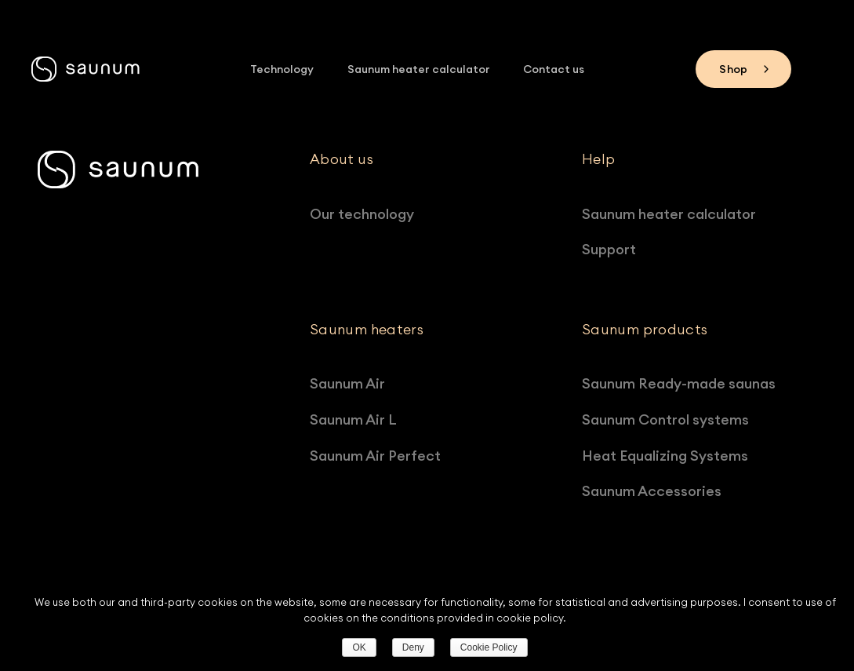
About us (341, 159)
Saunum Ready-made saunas (685, 383)
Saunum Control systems (671, 419)
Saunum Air (354, 383)
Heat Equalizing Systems (671, 456)
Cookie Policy (489, 647)
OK (358, 647)
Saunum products (644, 329)
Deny (413, 647)
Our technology (368, 214)
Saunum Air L (359, 419)
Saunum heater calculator (418, 69)
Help (598, 159)
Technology (282, 69)
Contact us (552, 69)
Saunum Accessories (658, 491)
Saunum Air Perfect (381, 456)
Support (615, 249)
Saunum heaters (366, 329)
